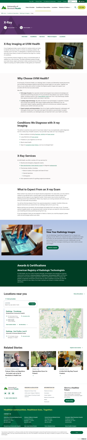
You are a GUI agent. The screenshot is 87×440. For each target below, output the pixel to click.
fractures (37, 134)
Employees (46, 401)
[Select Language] (72, 1)
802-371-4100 (48, 422)
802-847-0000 (7, 422)
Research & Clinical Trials (30, 390)
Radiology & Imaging (24, 13)
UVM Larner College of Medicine (32, 393)
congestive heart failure (31, 145)
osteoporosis (53, 165)
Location (7, 303)
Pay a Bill (31, 1)
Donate (59, 1)
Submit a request (52, 247)
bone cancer (51, 134)
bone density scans (43, 96)
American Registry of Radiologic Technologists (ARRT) (45, 275)
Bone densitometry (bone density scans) (32, 165)
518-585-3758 (26, 316)
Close (77, 432)
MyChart (82, 1)
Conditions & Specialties (43, 7)
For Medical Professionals (50, 1)
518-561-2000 (68, 422)
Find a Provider (30, 7)
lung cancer (35, 137)
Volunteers (46, 393)
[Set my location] (10, 299)
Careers (65, 1)
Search (33, 303)
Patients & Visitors (64, 7)
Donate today (69, 400)
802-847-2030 (26, 336)
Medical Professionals (49, 397)
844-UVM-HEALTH (11, 398)
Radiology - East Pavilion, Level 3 (16, 331)
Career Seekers (47, 395)
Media (45, 399)
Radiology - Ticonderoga (13, 311)
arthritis (43, 134)
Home (4, 13)
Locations (54, 7)
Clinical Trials (39, 1)
